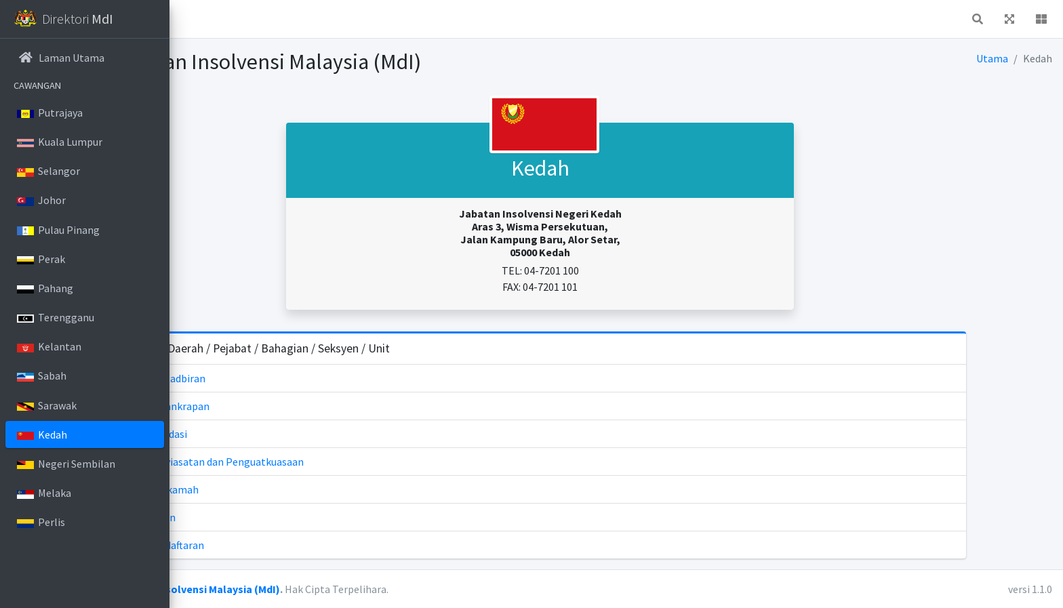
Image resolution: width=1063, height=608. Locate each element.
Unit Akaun (289, 517)
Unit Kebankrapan (306, 406)
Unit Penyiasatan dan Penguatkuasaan (353, 461)
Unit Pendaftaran (304, 545)
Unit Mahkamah (301, 489)
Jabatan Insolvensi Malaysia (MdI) (349, 589)
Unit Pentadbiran (304, 378)
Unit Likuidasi (295, 434)
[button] (190, 19)
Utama (993, 58)
